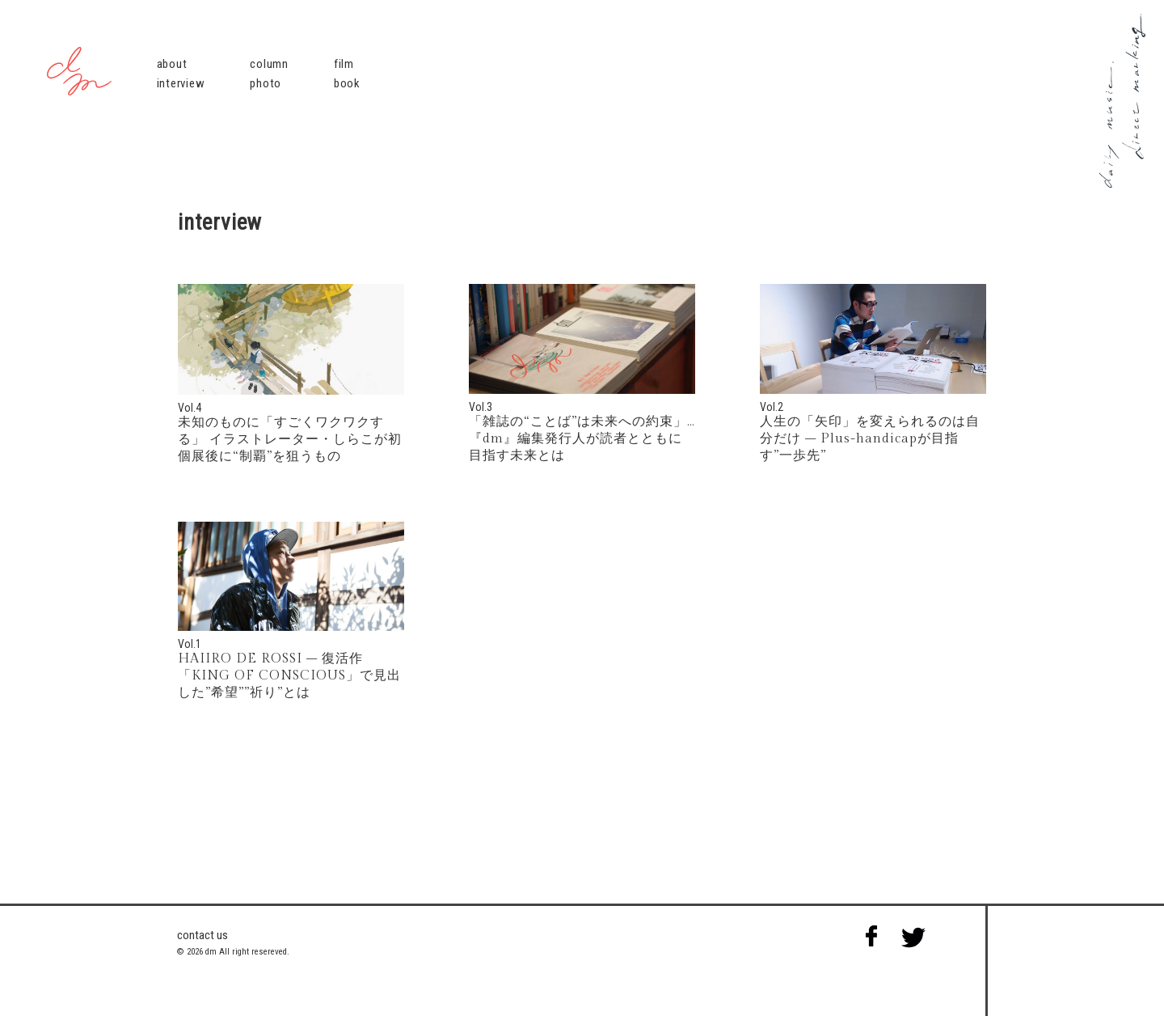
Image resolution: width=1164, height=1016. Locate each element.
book (347, 83)
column (269, 64)
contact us (202, 935)
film (344, 64)
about (172, 64)
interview (181, 83)
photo (265, 83)
